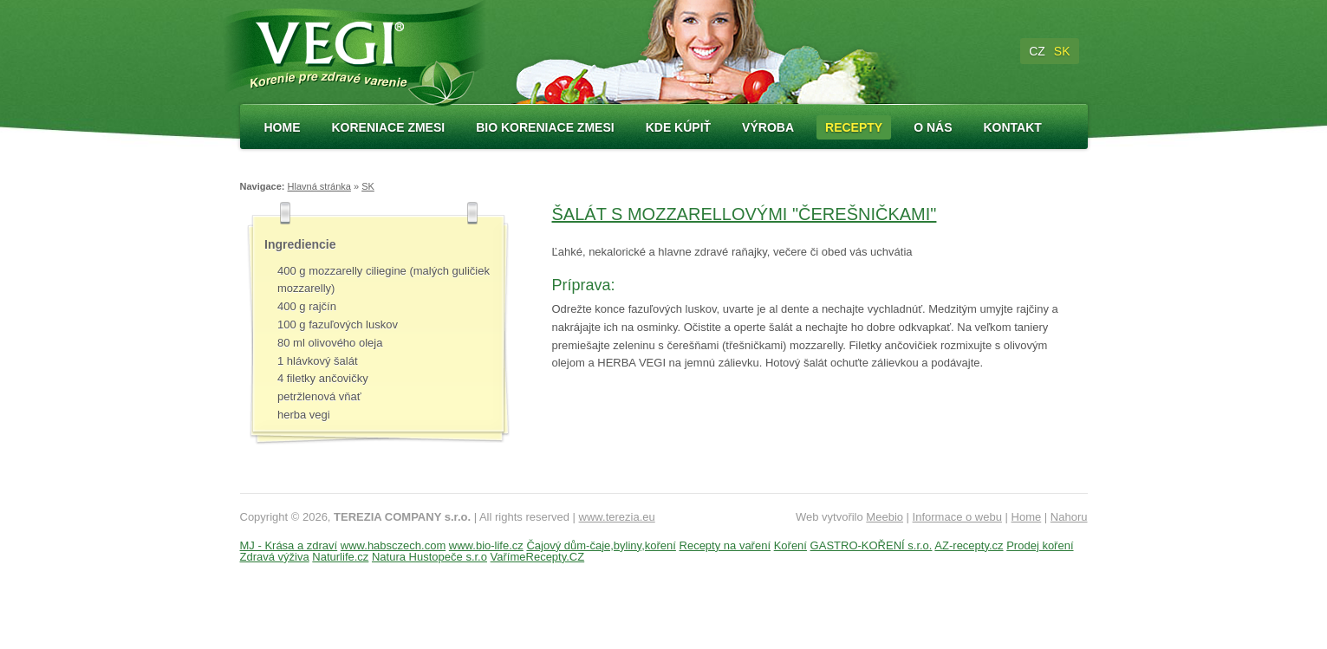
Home (282, 127)
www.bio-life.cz (486, 545)
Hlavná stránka (319, 186)
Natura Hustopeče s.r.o (429, 556)
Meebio (884, 516)
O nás (933, 127)
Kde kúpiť (678, 127)
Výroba (768, 127)
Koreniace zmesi (389, 127)
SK (1062, 51)
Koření (790, 545)
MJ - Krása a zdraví (289, 545)
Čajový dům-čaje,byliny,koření (600, 545)
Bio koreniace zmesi (545, 127)
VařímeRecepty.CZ (538, 556)
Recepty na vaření (725, 545)
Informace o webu (957, 516)
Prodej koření (1039, 545)
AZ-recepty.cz (968, 545)
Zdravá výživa (274, 556)
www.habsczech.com (393, 545)
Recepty (853, 127)
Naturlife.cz (340, 556)
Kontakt (1012, 127)
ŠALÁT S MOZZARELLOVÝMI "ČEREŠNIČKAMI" (744, 214)
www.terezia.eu (617, 516)
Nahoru (1069, 516)
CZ (1037, 51)
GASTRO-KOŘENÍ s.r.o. (871, 545)
